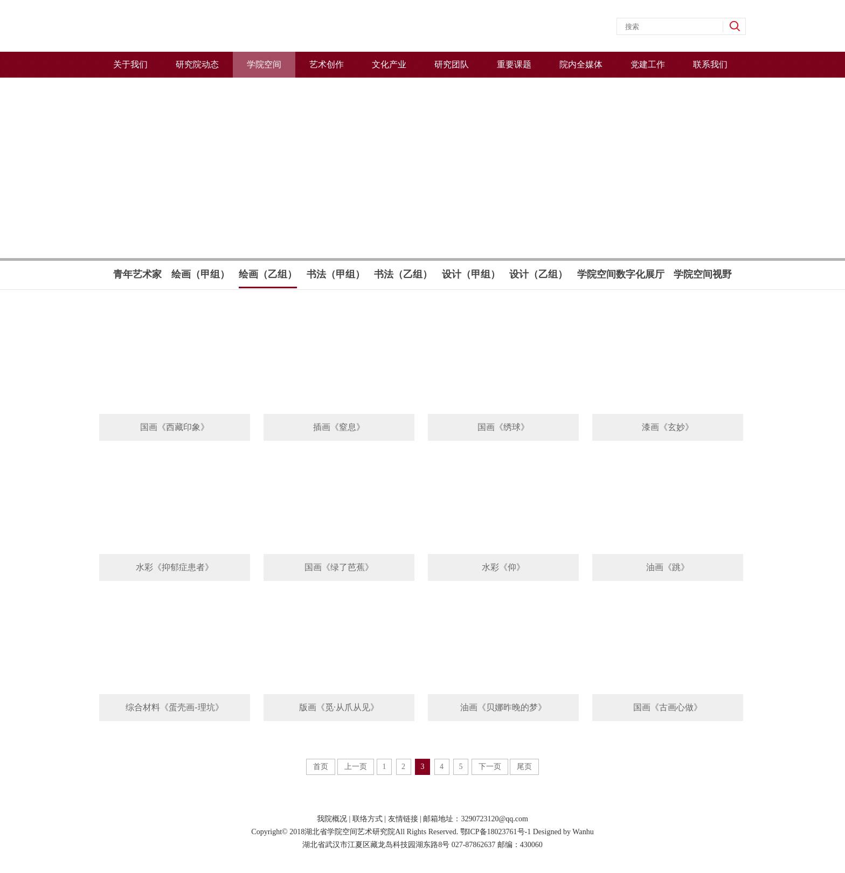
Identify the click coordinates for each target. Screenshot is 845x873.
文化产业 (389, 64)
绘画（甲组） (200, 274)
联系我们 (710, 64)
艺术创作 (326, 64)
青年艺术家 (137, 274)
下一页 (490, 767)
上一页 (355, 767)
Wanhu (582, 832)
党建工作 (648, 64)
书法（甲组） (336, 274)
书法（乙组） (403, 274)
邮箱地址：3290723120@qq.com (475, 819)
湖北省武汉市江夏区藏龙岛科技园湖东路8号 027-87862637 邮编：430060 (422, 845)
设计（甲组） (471, 274)
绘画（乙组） (268, 278)
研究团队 (451, 64)
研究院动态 (197, 64)
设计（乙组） (538, 274)
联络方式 (367, 819)
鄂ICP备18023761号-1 (495, 832)
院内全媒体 (580, 64)
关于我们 (130, 64)
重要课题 (514, 64)
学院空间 (264, 64)
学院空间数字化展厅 (620, 274)
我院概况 (332, 819)
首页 (320, 767)
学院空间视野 (703, 274)
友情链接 (403, 819)
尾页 (524, 767)
